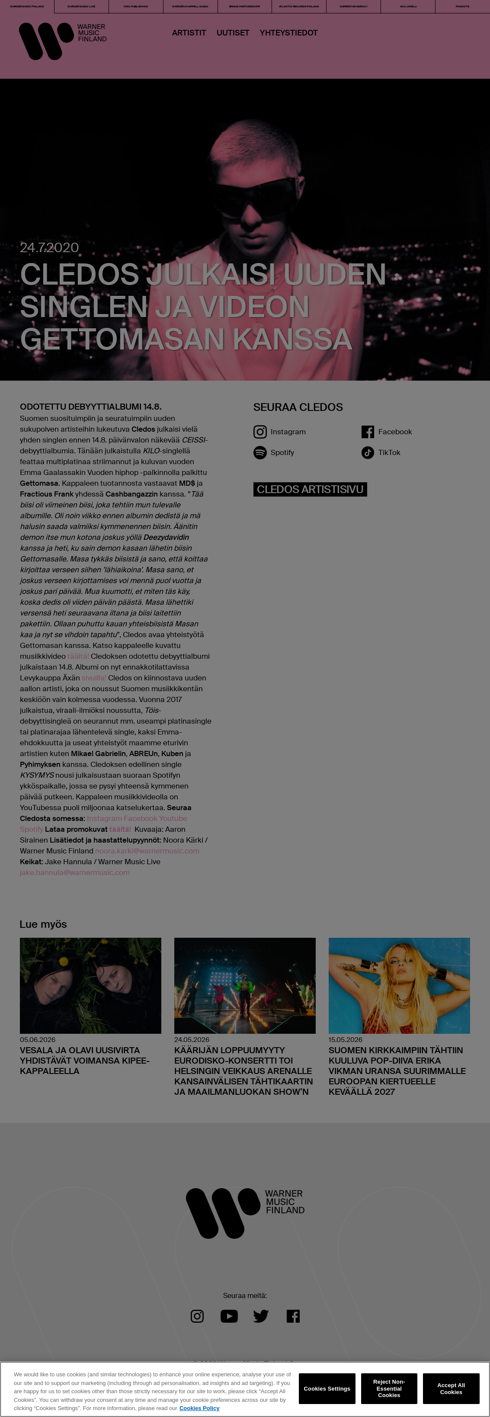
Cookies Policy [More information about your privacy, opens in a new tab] (199, 1408)
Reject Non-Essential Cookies (389, 1388)
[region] (245, 1389)
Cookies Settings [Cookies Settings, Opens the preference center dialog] (327, 1388)
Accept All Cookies (451, 1388)
